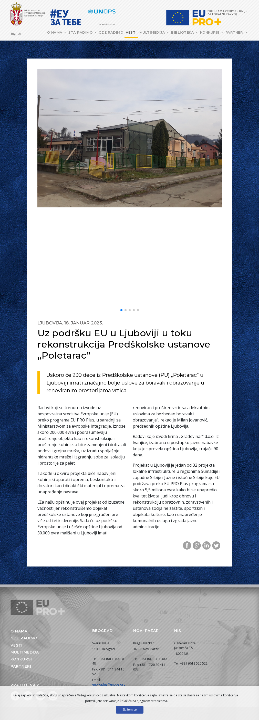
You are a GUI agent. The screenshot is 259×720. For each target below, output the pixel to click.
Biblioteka (183, 32)
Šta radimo (81, 32)
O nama (55, 32)
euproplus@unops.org (108, 684)
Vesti (131, 32)
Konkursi (210, 32)
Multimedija (152, 32)
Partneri (235, 32)
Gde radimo (111, 32)
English (16, 33)
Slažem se (129, 709)
